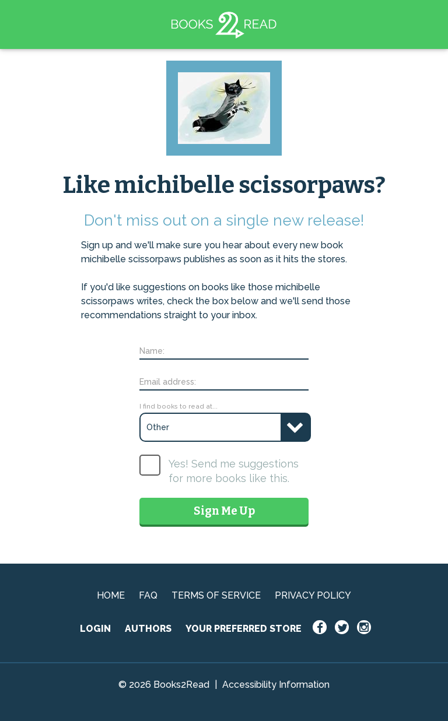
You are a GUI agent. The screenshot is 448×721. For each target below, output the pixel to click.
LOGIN (95, 628)
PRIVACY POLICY (313, 595)
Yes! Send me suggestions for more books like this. (234, 471)
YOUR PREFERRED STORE (244, 628)
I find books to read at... (178, 406)
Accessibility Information (276, 684)
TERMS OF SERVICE (216, 595)
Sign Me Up (224, 511)
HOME (111, 595)
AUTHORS (148, 628)
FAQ (148, 595)
